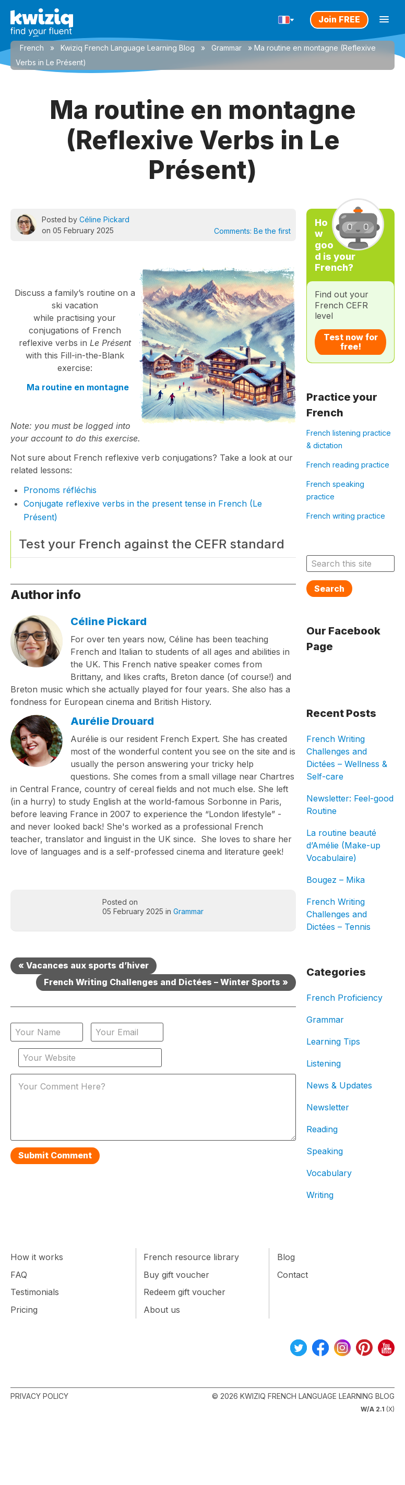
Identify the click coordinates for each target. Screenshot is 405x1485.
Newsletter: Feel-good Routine (350, 804)
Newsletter (327, 1107)
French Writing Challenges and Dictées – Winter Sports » (166, 982)
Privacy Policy (39, 1396)
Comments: (252, 230)
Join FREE (339, 19)
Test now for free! (351, 342)
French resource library (191, 1257)
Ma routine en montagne (78, 387)
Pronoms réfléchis (60, 490)
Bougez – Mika (335, 880)
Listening (323, 1063)
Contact (292, 1275)
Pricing (24, 1309)
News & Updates (339, 1085)
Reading (322, 1129)
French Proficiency (344, 997)
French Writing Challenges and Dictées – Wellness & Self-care (346, 758)
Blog (286, 1257)
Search (329, 588)
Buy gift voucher (176, 1275)
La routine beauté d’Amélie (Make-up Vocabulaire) (343, 845)
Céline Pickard (104, 219)
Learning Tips (333, 1041)
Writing (319, 1195)
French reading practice (347, 464)
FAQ (18, 1275)
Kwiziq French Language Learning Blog (128, 47)
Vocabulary (329, 1173)
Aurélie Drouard (112, 721)
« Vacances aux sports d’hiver (83, 965)
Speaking (324, 1151)
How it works (36, 1257)
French (32, 47)
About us (162, 1309)
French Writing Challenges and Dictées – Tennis (338, 914)
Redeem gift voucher (184, 1292)
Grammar (226, 47)
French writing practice (345, 515)
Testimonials (34, 1292)
